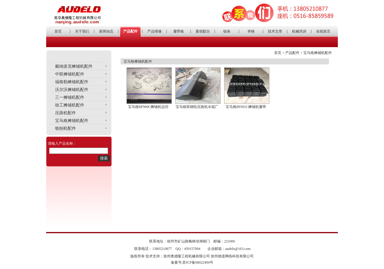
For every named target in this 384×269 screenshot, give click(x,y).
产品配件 (130, 31)
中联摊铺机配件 (69, 74)
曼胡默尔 (203, 31)
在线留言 (323, 31)
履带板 (178, 31)
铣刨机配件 (65, 128)
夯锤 (251, 31)
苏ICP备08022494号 (197, 262)
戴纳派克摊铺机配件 (74, 66)
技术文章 (275, 31)
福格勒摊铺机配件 (71, 82)
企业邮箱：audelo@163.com (229, 249)
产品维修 (154, 31)
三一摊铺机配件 (69, 97)
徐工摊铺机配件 (69, 105)
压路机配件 (65, 113)
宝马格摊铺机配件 (71, 120)
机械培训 (299, 31)
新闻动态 (106, 31)
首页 (58, 31)
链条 (226, 31)
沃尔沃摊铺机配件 (71, 89)
